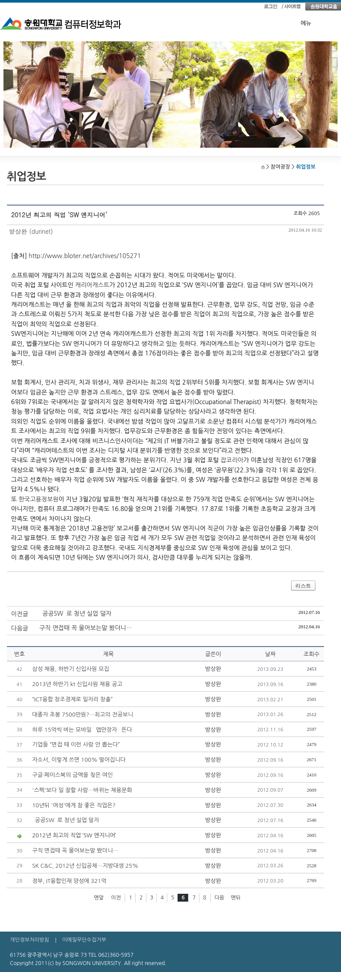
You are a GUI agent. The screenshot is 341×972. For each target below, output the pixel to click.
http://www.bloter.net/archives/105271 (85, 256)
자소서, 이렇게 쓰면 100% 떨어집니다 (79, 760)
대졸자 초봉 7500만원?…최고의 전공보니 (82, 714)
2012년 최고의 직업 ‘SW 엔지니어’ (74, 835)
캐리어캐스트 (92, 285)
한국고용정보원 (39, 499)
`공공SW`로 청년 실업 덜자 (76, 613)
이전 (116, 897)
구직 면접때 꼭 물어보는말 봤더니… (86, 628)
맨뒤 (236, 897)
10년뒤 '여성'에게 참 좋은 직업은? (74, 805)
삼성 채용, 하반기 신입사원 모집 (70, 669)
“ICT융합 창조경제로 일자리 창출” (72, 699)
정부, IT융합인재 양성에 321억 (69, 881)
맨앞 (99, 897)
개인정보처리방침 (29, 939)
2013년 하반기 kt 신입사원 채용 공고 (77, 684)
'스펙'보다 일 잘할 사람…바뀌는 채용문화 (82, 790)
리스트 (303, 586)
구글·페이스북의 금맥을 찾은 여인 (72, 775)
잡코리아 (231, 460)
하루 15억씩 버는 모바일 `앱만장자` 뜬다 (82, 730)
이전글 (19, 614)
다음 (220, 897)
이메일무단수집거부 (84, 939)
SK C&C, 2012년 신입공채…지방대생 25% (85, 866)
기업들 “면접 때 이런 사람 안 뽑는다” (76, 744)
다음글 (19, 628)
